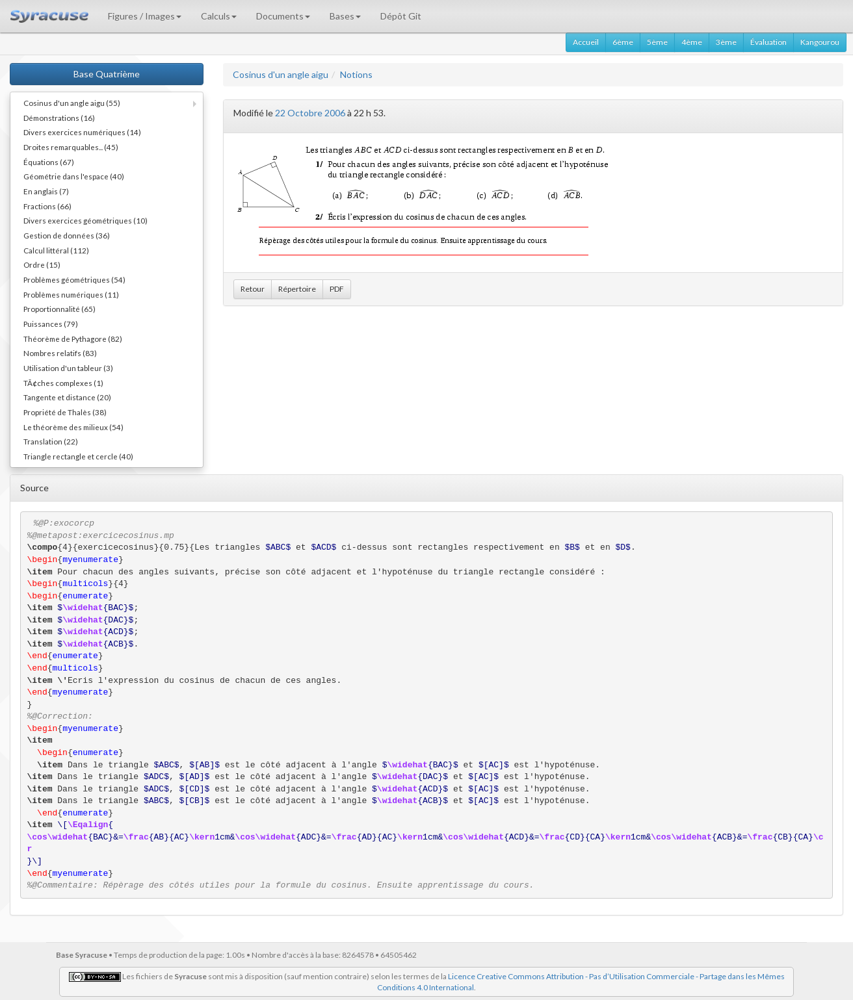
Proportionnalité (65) (59, 308)
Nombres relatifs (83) (60, 352)
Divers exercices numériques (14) (82, 131)
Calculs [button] (219, 15)
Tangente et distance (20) (67, 397)
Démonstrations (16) (59, 117)
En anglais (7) (46, 191)
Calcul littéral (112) (56, 250)
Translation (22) (50, 441)
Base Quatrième (106, 73)
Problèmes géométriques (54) (74, 279)
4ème (691, 42)
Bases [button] (345, 15)
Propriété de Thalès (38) (65, 412)
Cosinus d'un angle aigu (280, 74)
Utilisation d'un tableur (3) (68, 367)
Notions (356, 74)
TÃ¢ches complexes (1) (63, 382)
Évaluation (768, 42)
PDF (337, 289)
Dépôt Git (400, 15)
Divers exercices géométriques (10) (85, 220)
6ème (622, 42)
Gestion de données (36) (66, 235)
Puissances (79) (50, 323)
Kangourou (819, 42)
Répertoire (297, 289)
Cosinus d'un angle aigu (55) (71, 102)
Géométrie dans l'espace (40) (73, 176)
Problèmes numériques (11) (71, 294)
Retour (253, 289)
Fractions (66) (47, 206)
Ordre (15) (41, 264)
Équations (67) (48, 161)
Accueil (586, 42)
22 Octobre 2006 (310, 112)
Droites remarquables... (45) (70, 146)
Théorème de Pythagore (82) (72, 338)
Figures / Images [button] (144, 15)
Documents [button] (283, 15)
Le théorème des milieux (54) (73, 426)
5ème (657, 42)
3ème (726, 42)
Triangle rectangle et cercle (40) (78, 456)
